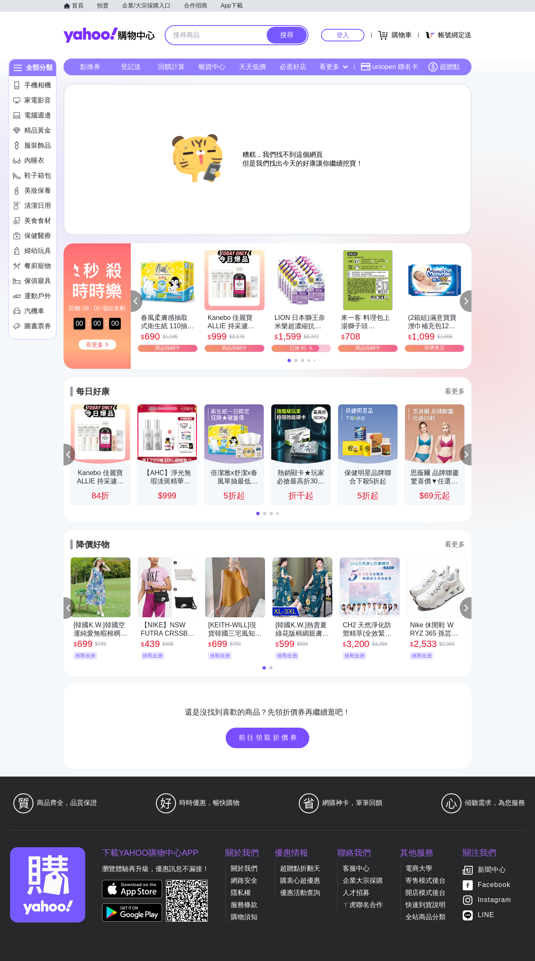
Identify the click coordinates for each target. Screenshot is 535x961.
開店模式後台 (425, 892)
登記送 (131, 66)
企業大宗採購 (363, 880)
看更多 (333, 66)
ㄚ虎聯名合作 (363, 904)
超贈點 (444, 67)
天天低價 (252, 66)
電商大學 (418, 868)
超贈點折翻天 (300, 868)
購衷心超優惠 (300, 880)
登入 (342, 34)
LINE (486, 914)
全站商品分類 (425, 916)
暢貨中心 (212, 66)
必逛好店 (293, 66)
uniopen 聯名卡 (389, 67)
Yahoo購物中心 (109, 35)
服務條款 (244, 904)
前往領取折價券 (269, 737)
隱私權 (241, 892)
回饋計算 (171, 66)
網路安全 (244, 880)
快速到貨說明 (425, 904)
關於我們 (244, 868)
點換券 (90, 66)
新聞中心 (492, 869)
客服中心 (356, 868)
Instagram (494, 899)
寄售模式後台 (425, 880)
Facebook (494, 884)
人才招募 (356, 892)
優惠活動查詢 (300, 892)
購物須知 (244, 916)
